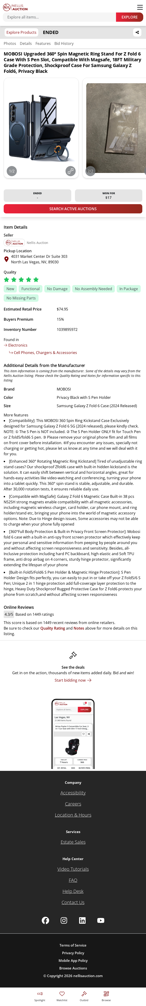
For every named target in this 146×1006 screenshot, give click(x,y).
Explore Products (21, 32)
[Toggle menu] (140, 7)
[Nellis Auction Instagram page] (64, 920)
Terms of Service (73, 945)
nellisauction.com (88, 975)
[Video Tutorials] (73, 869)
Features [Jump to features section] (43, 43)
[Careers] (73, 804)
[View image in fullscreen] (71, 171)
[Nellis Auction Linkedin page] (82, 920)
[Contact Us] (73, 902)
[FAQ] (73, 880)
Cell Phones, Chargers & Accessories (43, 352)
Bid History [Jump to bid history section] (64, 43)
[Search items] (61, 17)
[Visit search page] (106, 995)
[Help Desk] (73, 891)
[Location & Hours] (73, 815)
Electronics (15, 345)
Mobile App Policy (73, 960)
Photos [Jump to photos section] (10, 43)
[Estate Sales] (73, 842)
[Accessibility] (73, 793)
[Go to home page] (15, 7)
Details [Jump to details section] (26, 43)
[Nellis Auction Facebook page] (45, 920)
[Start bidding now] (73, 680)
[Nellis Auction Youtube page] (100, 920)
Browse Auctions (73, 968)
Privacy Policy (73, 953)
